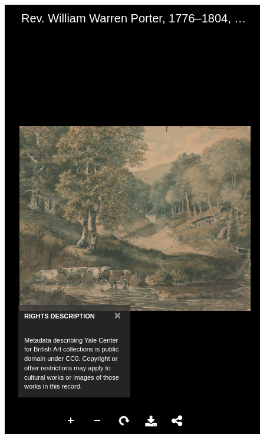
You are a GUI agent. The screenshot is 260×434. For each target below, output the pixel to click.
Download (151, 421)
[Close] (118, 315)
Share (177, 421)
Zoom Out (98, 421)
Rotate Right (124, 421)
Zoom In (71, 421)
